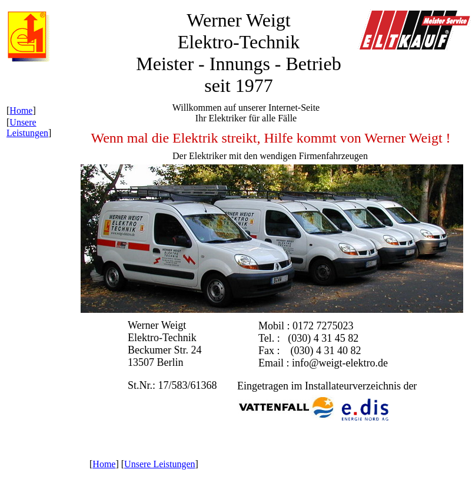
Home (20, 110)
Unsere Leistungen (27, 127)
